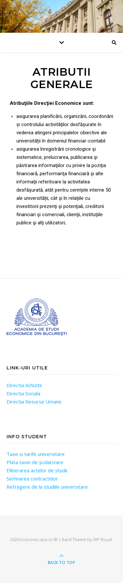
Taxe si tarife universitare (36, 454)
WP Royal (102, 539)
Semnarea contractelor (32, 478)
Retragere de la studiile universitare (47, 486)
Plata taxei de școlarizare (35, 462)
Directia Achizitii (24, 385)
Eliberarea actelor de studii (37, 470)
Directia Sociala (23, 393)
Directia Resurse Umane (34, 401)
